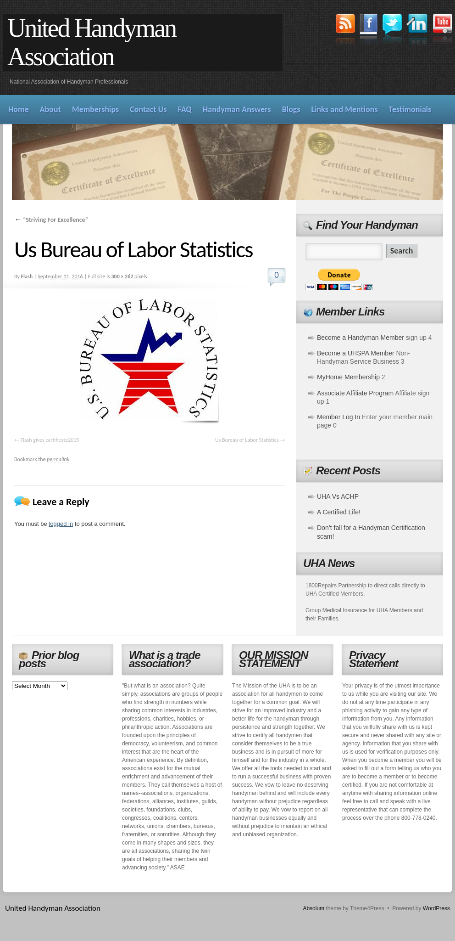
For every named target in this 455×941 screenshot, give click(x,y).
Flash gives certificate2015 (50, 440)
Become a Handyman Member (360, 337)
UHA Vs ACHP (338, 496)
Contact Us (148, 109)
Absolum (313, 908)
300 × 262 (122, 276)
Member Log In (338, 417)
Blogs (291, 109)
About (50, 109)
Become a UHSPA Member (355, 353)
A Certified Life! (339, 512)
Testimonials (410, 109)
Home (18, 109)
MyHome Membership (348, 377)
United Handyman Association (91, 42)
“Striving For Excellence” (51, 220)
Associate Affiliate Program (355, 393)
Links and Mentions (344, 109)
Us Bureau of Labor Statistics (246, 440)
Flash (27, 276)
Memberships (95, 109)
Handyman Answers (237, 109)
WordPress (436, 908)
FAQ (185, 109)
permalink (58, 459)
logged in (61, 523)
